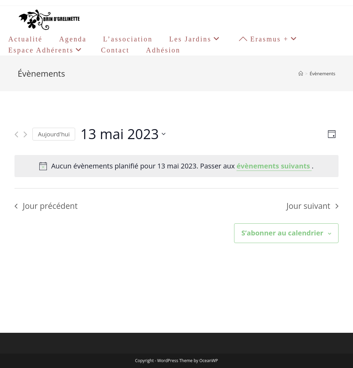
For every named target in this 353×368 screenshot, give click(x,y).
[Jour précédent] (16, 134)
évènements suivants (274, 166)
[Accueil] (301, 73)
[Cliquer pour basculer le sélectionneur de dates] (122, 134)
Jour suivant (312, 205)
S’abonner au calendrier (282, 233)
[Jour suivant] (25, 134)
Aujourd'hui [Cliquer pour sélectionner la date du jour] (54, 134)
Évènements (322, 73)
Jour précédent (46, 205)
